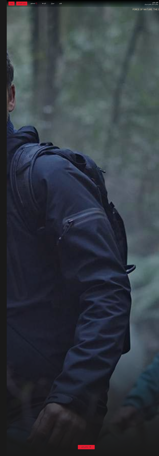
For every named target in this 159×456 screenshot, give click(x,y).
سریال (46, 3)
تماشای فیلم (79, 447)
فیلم (54, 3)
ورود (4, 3)
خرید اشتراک (15, 3)
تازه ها (37, 3)
